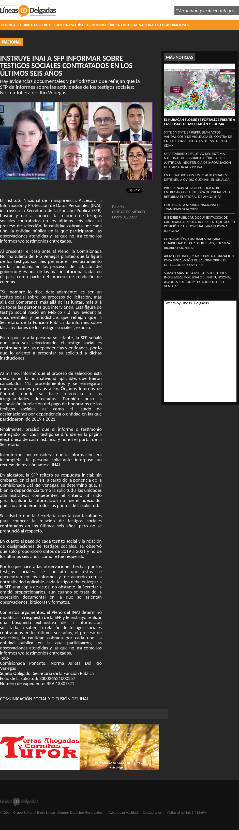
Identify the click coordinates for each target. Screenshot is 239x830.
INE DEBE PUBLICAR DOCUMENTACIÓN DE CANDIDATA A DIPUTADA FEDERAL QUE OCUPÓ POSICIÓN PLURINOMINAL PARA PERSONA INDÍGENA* (199, 224)
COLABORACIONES (174, 25)
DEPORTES (44, 25)
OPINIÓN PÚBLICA (106, 25)
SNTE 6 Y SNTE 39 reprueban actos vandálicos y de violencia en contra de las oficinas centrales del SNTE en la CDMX (198, 139)
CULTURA (61, 25)
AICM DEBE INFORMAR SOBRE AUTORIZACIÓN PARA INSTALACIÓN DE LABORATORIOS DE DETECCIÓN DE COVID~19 (199, 260)
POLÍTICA (8, 25)
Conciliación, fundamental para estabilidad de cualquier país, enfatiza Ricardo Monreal (197, 243)
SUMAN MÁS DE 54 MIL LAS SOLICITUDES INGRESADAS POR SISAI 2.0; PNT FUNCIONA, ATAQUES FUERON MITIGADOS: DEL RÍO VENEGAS (197, 279)
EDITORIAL (129, 25)
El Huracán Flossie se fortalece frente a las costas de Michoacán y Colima (199, 121)
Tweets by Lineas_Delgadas (186, 303)
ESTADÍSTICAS (79, 25)
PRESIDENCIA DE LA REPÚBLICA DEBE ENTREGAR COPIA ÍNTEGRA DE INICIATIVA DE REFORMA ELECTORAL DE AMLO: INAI (198, 192)
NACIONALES (149, 25)
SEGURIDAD (26, 25)
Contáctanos (152, 812)
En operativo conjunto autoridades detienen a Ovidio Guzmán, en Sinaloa (197, 177)
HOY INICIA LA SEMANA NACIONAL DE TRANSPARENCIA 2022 (192, 206)
